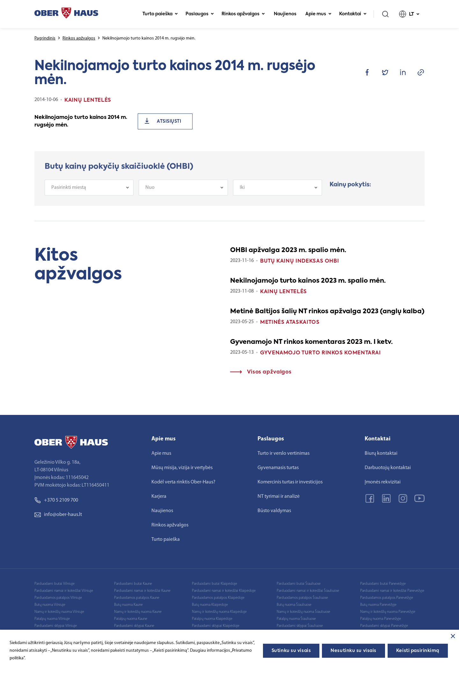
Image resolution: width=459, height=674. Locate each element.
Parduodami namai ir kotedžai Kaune (142, 591)
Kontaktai (353, 14)
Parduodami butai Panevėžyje (383, 584)
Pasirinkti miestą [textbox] (68, 192)
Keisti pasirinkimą (417, 651)
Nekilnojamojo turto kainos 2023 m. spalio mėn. (308, 281)
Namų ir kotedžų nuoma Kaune (138, 612)
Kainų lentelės (283, 291)
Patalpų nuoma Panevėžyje (380, 619)
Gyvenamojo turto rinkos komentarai (320, 353)
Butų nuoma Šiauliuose (294, 605)
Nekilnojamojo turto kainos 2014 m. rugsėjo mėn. (80, 121)
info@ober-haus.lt (58, 514)
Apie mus (318, 14)
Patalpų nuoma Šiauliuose (296, 619)
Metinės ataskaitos (290, 322)
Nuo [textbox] (150, 192)
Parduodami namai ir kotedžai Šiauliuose (308, 591)
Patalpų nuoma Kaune (130, 619)
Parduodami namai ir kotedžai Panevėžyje (392, 591)
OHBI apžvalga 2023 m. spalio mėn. (288, 250)
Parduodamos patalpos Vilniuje (58, 598)
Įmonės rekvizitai (383, 482)
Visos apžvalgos (260, 372)
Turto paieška (160, 14)
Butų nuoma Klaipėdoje (210, 605)
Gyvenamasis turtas (278, 467)
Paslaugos (200, 14)
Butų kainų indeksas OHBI (299, 261)
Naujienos (285, 14)
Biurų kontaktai (381, 453)
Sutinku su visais (291, 651)
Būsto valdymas (274, 510)
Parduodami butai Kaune (133, 584)
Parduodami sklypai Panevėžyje (384, 626)
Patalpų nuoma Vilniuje (52, 619)
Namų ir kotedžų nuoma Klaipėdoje (219, 612)
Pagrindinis (44, 38)
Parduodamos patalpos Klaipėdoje (218, 598)
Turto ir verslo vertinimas (284, 453)
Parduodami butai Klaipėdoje (214, 584)
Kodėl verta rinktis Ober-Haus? (183, 482)
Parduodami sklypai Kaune (134, 626)
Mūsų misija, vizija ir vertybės (182, 467)
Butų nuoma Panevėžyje (378, 605)
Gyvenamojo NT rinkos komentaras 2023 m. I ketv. (311, 342)
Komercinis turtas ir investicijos (290, 482)
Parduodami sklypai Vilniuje (55, 626)
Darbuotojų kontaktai (388, 467)
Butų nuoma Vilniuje (49, 605)
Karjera (158, 496)
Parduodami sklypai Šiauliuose (300, 626)
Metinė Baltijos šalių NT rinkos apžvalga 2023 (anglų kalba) (327, 311)
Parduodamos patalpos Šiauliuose (302, 598)
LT (409, 14)
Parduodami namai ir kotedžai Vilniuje (63, 591)
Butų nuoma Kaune (128, 605)
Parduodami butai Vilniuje (54, 584)
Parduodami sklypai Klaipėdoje (215, 626)
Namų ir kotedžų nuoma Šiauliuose (303, 612)
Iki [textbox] (242, 192)
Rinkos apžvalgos (243, 14)
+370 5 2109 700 (56, 500)
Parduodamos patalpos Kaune (136, 598)
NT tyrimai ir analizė (279, 496)
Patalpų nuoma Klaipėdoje (212, 619)
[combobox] (89, 193)
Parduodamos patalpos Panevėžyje (386, 598)
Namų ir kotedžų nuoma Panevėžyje (387, 612)
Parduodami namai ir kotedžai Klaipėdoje (224, 591)
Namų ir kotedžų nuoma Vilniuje (59, 612)
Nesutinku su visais (353, 651)
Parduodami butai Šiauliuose (299, 584)
